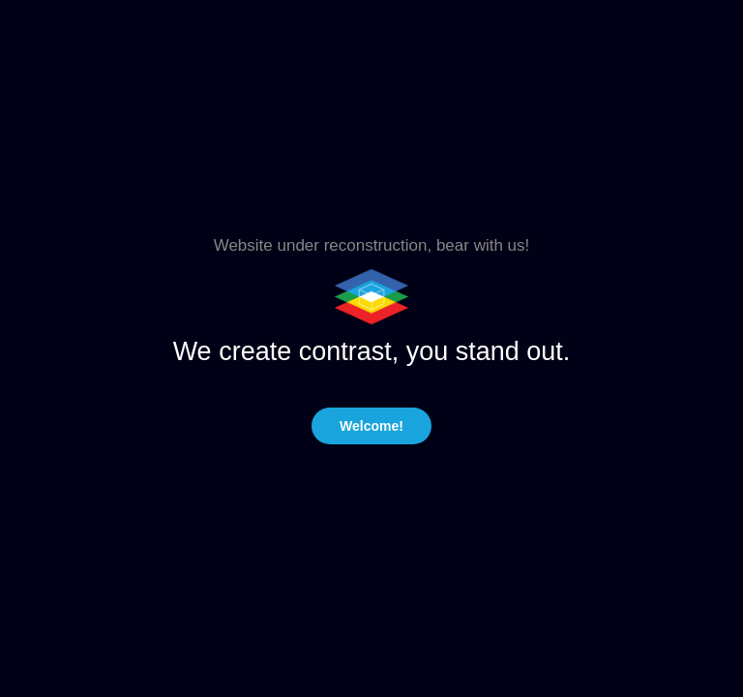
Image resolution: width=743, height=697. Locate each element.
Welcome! (371, 426)
